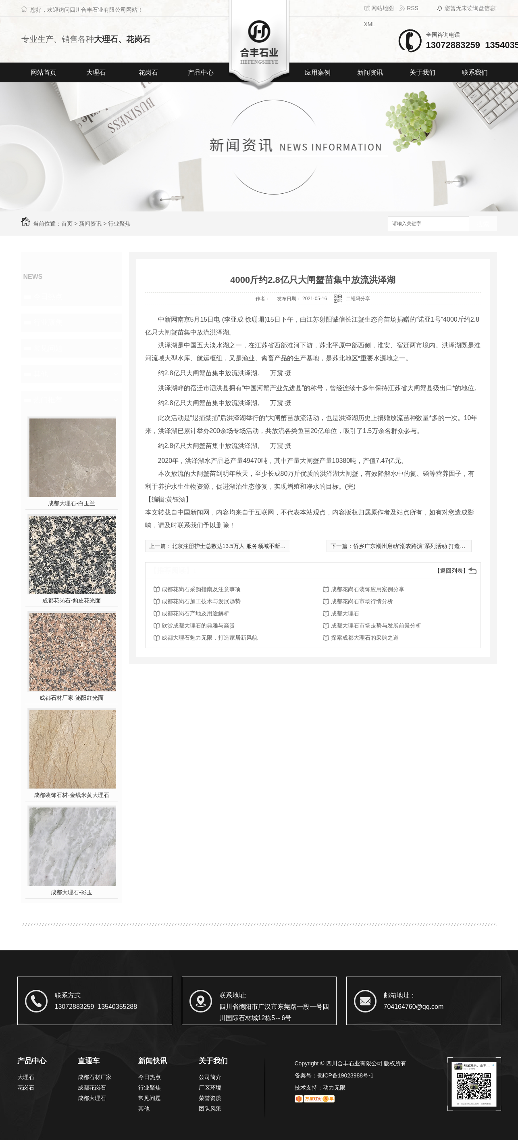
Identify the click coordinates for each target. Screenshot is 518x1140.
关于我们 (422, 72)
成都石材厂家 (95, 1077)
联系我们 (475, 72)
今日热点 (47, 297)
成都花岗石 (92, 1087)
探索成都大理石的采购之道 (365, 637)
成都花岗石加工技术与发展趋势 (201, 601)
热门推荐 (47, 400)
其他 (40, 374)
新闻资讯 (370, 72)
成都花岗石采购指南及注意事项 (201, 589)
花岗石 (148, 72)
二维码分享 (358, 298)
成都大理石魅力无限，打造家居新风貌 (210, 637)
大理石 (96, 72)
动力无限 (334, 1087)
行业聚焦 (119, 223)
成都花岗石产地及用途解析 (195, 613)
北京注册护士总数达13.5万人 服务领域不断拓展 (231, 546)
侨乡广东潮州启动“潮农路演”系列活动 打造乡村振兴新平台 (426, 546)
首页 (67, 223)
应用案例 (318, 72)
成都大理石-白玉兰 (71, 503)
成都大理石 (345, 613)
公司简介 (210, 1077)
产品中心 (201, 72)
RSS (408, 8)
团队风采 (210, 1108)
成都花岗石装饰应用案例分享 (367, 589)
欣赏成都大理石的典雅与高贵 (198, 625)
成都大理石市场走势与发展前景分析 (376, 625)
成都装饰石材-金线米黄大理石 (71, 795)
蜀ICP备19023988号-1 (345, 1075)
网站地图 (379, 8)
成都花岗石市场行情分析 (362, 601)
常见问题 (47, 348)
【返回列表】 (451, 570)
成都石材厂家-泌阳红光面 (72, 697)
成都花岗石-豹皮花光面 (71, 600)
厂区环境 (210, 1087)
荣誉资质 (210, 1098)
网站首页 (43, 72)
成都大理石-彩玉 (71, 892)
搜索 (482, 224)
